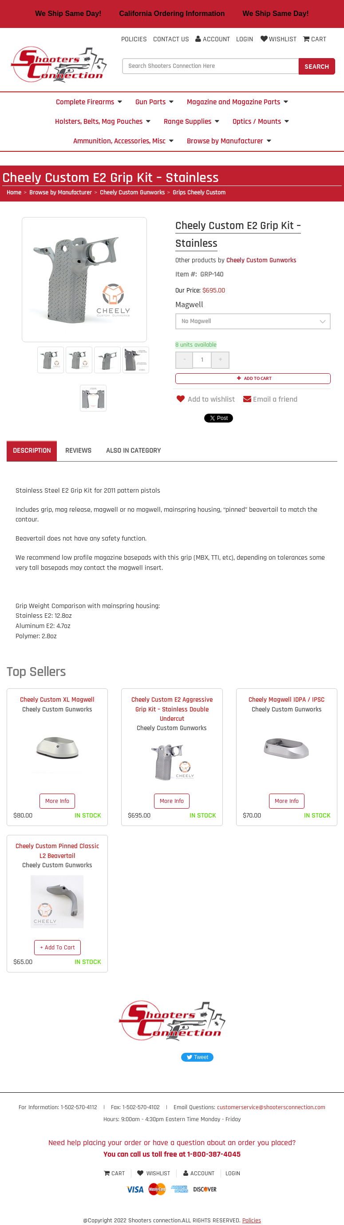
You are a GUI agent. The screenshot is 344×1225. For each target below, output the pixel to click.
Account (212, 39)
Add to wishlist (205, 399)
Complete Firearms (89, 102)
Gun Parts (154, 102)
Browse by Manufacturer (229, 141)
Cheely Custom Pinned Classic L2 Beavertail (57, 851)
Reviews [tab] (78, 450)
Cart (115, 1174)
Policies (134, 39)
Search (316, 66)
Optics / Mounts (261, 121)
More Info (57, 801)
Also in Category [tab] (133, 450)
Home (14, 193)
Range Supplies (191, 121)
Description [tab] (32, 450)
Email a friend (270, 399)
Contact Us (171, 39)
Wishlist (278, 39)
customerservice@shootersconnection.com (271, 1107)
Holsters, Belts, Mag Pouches (102, 121)
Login (244, 39)
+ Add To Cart (57, 948)
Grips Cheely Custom (199, 193)
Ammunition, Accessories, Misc (123, 141)
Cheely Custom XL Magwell (57, 699)
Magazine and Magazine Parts (237, 102)
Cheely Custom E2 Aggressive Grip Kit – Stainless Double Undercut (172, 709)
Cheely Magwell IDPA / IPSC (286, 699)
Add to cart (253, 378)
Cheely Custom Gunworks (132, 193)
